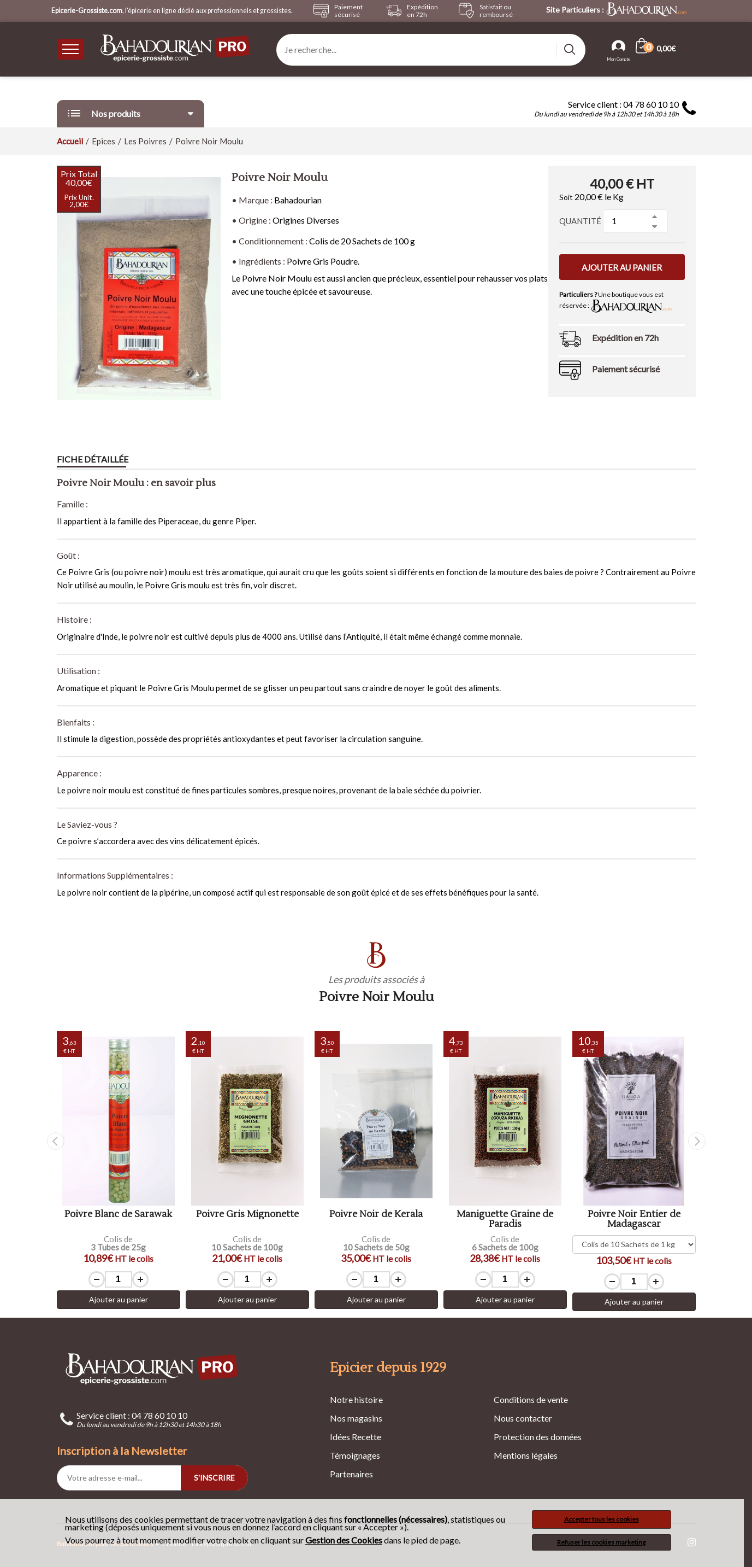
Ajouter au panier (622, 267)
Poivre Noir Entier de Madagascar (634, 1219)
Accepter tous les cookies (601, 1519)
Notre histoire (356, 1399)
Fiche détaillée (92, 459)
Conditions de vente (531, 1399)
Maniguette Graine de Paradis (505, 1219)
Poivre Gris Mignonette (247, 1214)
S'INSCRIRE (214, 1477)
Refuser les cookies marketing (601, 1542)
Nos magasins (356, 1418)
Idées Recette (355, 1436)
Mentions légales (526, 1455)
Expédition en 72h (625, 337)
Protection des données (538, 1436)
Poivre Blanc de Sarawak (118, 1214)
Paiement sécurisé (626, 369)
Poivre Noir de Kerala (376, 1214)
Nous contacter (523, 1418)
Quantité (580, 221)
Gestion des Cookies (343, 1540)
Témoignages (355, 1455)
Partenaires (351, 1474)
